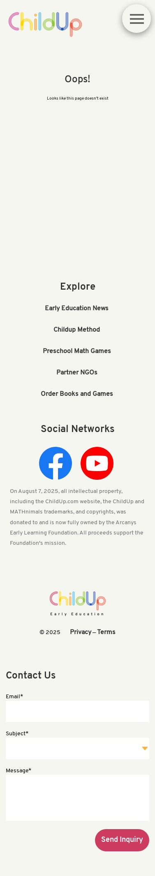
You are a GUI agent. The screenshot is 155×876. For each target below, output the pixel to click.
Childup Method (76, 330)
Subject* (17, 734)
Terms (106, 632)
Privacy (80, 632)
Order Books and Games (77, 394)
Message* (18, 771)
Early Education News (77, 308)
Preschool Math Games (77, 351)
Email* (14, 697)
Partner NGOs (76, 372)
